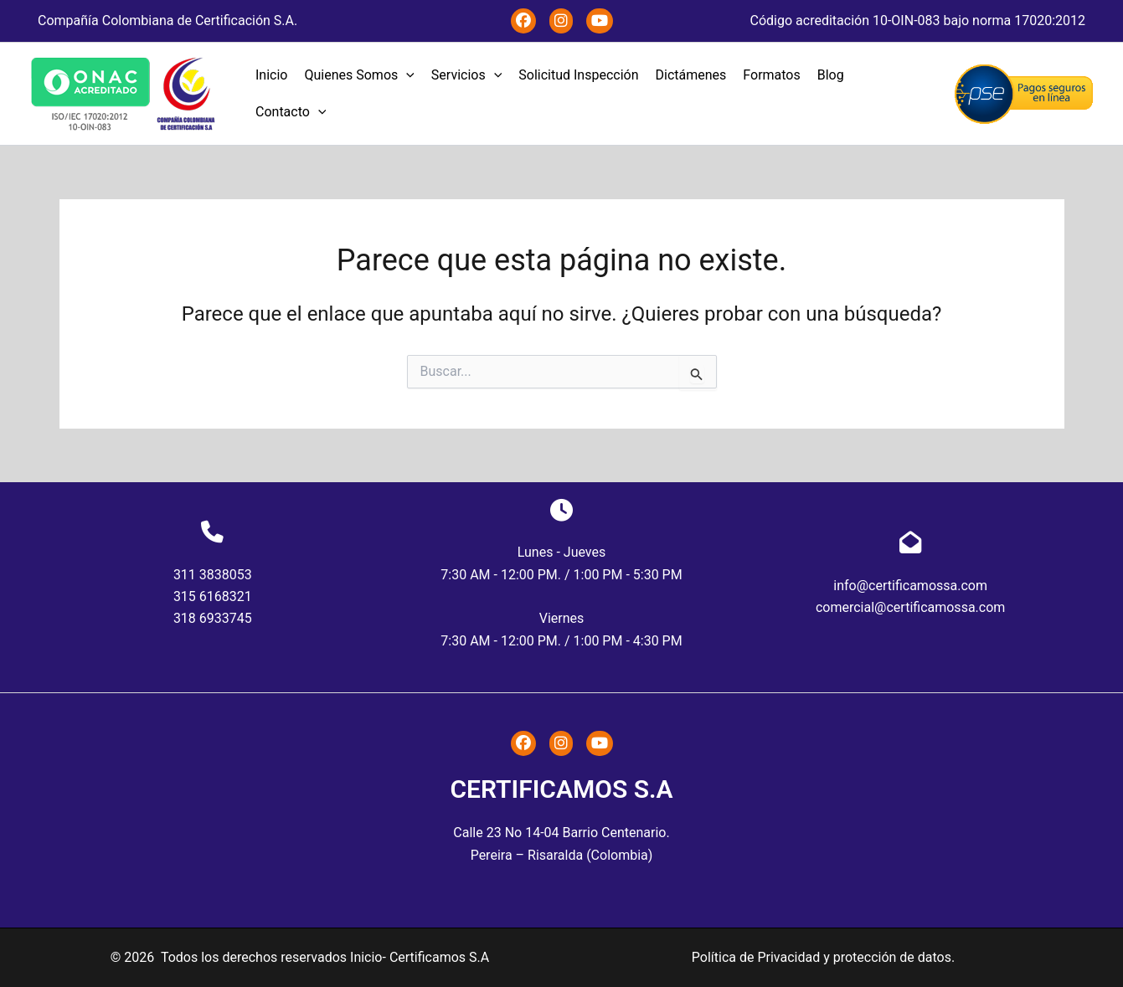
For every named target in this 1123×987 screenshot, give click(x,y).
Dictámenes (691, 75)
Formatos (771, 75)
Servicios (466, 75)
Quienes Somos (359, 75)
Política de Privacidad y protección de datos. (823, 957)
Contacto (290, 112)
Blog (830, 75)
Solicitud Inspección (578, 75)
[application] (406, 75)
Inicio (271, 75)
